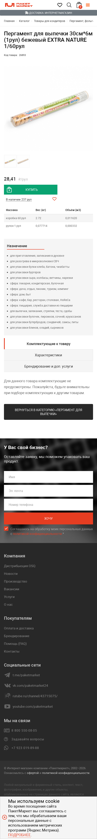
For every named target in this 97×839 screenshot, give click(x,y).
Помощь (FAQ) (15, 643)
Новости (11, 573)
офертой (33, 773)
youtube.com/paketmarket (33, 706)
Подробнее (19, 834)
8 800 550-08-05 (24, 730)
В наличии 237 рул (19, 199)
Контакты (11, 651)
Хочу (48, 518)
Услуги (9, 596)
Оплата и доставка (19, 628)
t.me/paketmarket (26, 675)
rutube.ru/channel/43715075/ (35, 696)
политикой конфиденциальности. (66, 773)
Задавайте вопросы (27, 739)
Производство (15, 581)
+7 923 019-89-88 (25, 748)
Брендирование (16, 636)
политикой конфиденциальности (37, 534)
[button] (89, 109)
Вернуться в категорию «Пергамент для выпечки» (48, 412)
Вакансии (11, 589)
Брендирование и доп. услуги (48, 366)
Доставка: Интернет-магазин (48, 13)
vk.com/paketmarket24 (30, 685)
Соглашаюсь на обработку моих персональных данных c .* (51, 531)
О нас (8, 604)
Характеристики (48, 355)
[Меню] (90, 5)
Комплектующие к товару (48, 343)
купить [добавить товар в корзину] (32, 189)
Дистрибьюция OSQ (19, 566)
